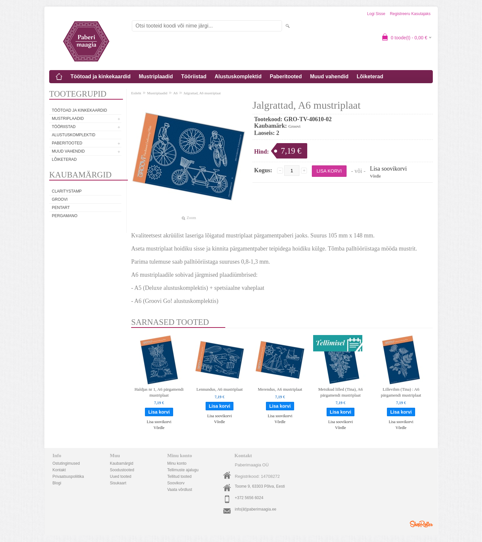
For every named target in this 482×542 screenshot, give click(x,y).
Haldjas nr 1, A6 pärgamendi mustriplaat (159, 392)
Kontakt (59, 470)
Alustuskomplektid (238, 76)
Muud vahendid (329, 76)
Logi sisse (376, 13)
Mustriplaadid (156, 76)
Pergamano (64, 216)
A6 (175, 93)
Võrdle (375, 176)
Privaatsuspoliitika (68, 476)
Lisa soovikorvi (388, 168)
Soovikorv (176, 483)
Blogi (56, 483)
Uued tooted (120, 476)
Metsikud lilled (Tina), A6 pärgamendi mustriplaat (340, 392)
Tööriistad (193, 76)
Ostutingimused (66, 463)
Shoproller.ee (421, 524)
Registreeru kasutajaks (410, 13)
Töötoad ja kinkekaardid (100, 76)
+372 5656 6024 (249, 497)
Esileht (136, 93)
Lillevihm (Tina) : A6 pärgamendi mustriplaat (401, 392)
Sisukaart (118, 483)
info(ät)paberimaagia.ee (255, 509)
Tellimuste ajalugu (182, 470)
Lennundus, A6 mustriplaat (219, 389)
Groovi (60, 199)
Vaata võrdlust (179, 489)
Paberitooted (286, 76)
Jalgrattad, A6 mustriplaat (202, 93)
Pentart (61, 207)
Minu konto (177, 463)
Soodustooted (122, 470)
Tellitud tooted (179, 476)
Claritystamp (67, 191)
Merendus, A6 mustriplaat (280, 389)
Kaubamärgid (121, 463)
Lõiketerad (370, 76)
